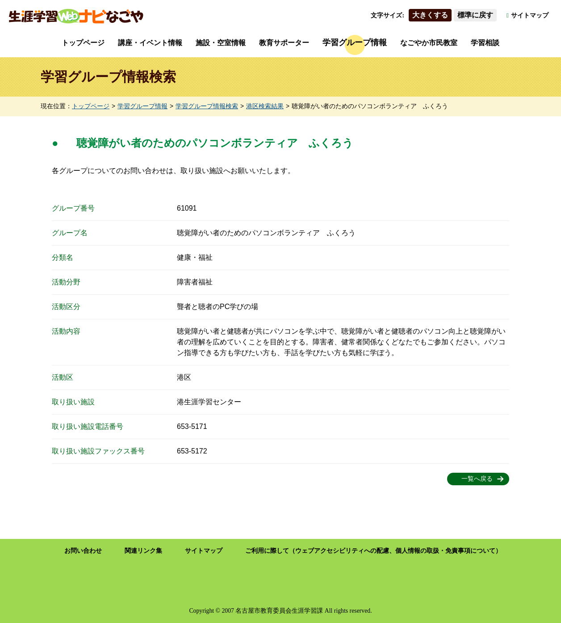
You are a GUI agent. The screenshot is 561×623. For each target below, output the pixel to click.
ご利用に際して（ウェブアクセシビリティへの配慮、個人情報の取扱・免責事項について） (373, 550)
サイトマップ (529, 15)
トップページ (83, 43)
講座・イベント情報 (150, 43)
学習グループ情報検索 (207, 106)
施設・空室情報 (221, 43)
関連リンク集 (143, 550)
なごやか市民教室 (428, 43)
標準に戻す (475, 15)
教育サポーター (284, 43)
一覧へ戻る (477, 478)
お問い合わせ (83, 550)
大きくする (430, 15)
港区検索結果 (265, 106)
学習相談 (485, 43)
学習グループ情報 (354, 42)
